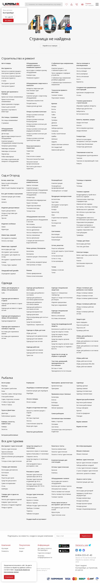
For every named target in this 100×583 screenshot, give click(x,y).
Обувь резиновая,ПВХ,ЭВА (85, 364)
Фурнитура (5, 229)
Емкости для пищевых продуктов (12, 188)
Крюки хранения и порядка (10, 104)
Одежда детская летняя (34, 341)
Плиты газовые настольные (60, 491)
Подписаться (86, 536)
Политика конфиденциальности (45, 556)
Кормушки (30, 383)
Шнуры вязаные (81, 131)
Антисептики (55, 199)
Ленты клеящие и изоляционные (83, 64)
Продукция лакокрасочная (61, 196)
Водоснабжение (56, 237)
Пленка (29, 270)
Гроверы (54, 120)
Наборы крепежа (57, 128)
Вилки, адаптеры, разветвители (87, 255)
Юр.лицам (4, 548)
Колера (53, 209)
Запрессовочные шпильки (60, 144)
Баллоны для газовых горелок (61, 486)
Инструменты (6, 68)
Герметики (30, 151)
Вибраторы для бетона (84, 109)
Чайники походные (32, 514)
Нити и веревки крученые (84, 128)
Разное (78, 260)
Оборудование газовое (60, 478)
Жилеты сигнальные (58, 316)
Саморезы (54, 131)
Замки (3, 227)
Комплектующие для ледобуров (37, 391)
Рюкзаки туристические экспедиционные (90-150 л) (35, 485)
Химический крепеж (58, 150)
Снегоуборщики (81, 232)
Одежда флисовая (32, 314)
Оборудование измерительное (7, 130)
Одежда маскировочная (34, 312)
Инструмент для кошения (9, 252)
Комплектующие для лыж (84, 482)
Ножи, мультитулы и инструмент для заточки (60, 504)
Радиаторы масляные (33, 205)
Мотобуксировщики (84, 446)
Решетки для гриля (7, 478)
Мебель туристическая (85, 460)
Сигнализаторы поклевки (61, 418)
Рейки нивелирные (7, 157)
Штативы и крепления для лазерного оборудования (10, 160)
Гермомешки (30, 489)
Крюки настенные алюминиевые (12, 97)
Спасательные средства (34, 423)
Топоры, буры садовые (9, 265)
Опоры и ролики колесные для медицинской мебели (36, 130)
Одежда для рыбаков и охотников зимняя (34, 303)
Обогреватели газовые (59, 489)
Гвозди (53, 117)
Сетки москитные (57, 256)
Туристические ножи (58, 515)
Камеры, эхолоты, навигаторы (8, 423)
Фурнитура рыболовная (85, 399)
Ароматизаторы (56, 386)
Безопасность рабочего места (61, 329)
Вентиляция (55, 234)
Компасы (54, 473)
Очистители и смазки (33, 156)
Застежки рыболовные (84, 405)
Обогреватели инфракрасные (36, 200)
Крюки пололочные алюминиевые (7, 100)
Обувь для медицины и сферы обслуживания (10, 289)
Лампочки (79, 258)
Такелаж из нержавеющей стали (87, 161)
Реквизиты (5, 551)
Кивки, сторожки (57, 421)
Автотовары (6, 63)
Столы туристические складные (87, 468)
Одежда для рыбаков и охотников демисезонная (34, 299)
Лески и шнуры (31, 402)
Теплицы (79, 186)
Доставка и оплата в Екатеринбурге (45, 549)
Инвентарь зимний (8, 235)
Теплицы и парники (83, 180)
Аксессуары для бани (83, 244)
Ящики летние (81, 426)
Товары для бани (82, 241)
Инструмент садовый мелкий (11, 259)
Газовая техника (57, 95)
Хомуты (79, 163)
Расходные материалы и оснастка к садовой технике (85, 226)
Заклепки (54, 125)
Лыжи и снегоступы (83, 479)
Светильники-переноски (84, 263)
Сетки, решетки (57, 245)
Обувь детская (31, 333)
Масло (28, 259)
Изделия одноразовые (59, 302)
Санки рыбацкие (57, 413)
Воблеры (54, 402)
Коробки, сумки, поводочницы (11, 394)
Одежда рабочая (32, 347)
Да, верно (8, 20)
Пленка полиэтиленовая (34, 276)
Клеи (28, 154)
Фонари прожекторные (84, 503)
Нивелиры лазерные (8, 148)
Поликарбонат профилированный (57, 187)
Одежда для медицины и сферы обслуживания (10, 317)
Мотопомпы (30, 224)
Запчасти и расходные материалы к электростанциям (86, 140)
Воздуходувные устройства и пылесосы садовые (86, 196)
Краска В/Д (55, 212)
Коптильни (5, 472)
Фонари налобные (82, 501)
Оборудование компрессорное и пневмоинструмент (33, 65)
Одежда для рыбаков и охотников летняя (34, 308)
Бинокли (54, 470)
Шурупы (54, 142)
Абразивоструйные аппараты (86, 106)
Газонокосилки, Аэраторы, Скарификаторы (85, 200)
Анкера (53, 106)
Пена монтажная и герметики (33, 147)
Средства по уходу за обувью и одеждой (59, 355)
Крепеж (54, 103)
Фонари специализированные (86, 509)
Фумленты (79, 82)
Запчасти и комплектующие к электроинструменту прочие (11, 72)
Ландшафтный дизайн (9, 270)
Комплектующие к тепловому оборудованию (36, 194)
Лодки (28, 415)
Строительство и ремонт (18, 58)
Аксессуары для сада (8, 249)
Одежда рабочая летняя (34, 353)
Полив (3, 199)
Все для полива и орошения (12, 194)
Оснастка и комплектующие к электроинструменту (11, 77)
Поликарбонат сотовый (59, 191)
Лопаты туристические (9, 449)
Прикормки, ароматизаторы (62, 383)
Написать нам (81, 545)
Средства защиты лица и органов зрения (59, 335)
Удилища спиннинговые (84, 394)
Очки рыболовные (7, 396)
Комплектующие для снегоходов (59, 461)
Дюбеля (54, 123)
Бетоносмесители (82, 114)
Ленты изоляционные (83, 68)
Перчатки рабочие (82, 325)
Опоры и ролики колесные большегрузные (35, 120)
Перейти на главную (50, 46)
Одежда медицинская (8, 321)
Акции (21, 551)
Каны (3, 391)
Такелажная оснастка (84, 152)
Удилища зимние (82, 388)
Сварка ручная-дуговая (34, 106)
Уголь (3, 486)
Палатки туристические (59, 452)
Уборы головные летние (84, 296)
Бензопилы (30, 251)
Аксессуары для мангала (9, 470)
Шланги (4, 202)
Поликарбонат (56, 180)
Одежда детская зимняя (34, 339)
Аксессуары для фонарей (84, 491)
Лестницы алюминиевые (9, 120)
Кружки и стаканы (32, 500)
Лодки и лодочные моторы (36, 408)
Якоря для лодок (32, 426)
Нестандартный (56, 147)
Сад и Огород (10, 175)
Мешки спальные (82, 451)
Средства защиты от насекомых (34, 447)
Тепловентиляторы (32, 208)
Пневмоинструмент (32, 78)
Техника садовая (82, 192)
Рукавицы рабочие (82, 330)
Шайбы (53, 136)
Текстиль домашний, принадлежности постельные (59, 363)
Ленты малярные (82, 74)
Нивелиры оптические (8, 151)
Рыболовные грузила (8, 416)
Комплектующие (56, 183)
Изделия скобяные (8, 224)
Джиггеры (4, 413)
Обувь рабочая (82, 358)
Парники (79, 183)
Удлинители (80, 266)
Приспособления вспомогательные (7, 453)
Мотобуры (80, 215)
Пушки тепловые (32, 203)
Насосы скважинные (33, 235)
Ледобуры (29, 393)
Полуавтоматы (31, 103)
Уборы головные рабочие (86, 304)
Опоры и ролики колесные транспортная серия (35, 139)
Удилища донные (82, 386)
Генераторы (81, 136)
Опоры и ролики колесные (36, 112)
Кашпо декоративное (8, 211)
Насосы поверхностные (34, 232)
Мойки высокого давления (85, 209)
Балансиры (55, 397)
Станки (3, 81)
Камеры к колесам (57, 270)
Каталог (22, 548)
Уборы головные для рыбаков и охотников (84, 289)
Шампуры (4, 489)
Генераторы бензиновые (84, 144)
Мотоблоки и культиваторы (85, 212)
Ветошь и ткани (56, 368)
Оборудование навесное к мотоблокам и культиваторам (86, 219)
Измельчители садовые (84, 204)
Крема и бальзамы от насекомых (37, 454)
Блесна (53, 400)
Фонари (79, 488)
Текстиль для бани (82, 246)
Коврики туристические (9, 502)
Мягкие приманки (57, 408)
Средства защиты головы (60, 332)
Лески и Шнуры (32, 399)
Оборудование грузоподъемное (87, 155)
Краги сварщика (81, 322)
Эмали (53, 226)
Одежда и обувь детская (35, 330)
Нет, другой (9, 17)
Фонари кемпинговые (83, 498)
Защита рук (80, 319)
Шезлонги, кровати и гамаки (86, 473)
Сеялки (3, 262)
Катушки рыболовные (9, 435)
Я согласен (9, 577)
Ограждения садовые (8, 274)
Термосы (29, 511)
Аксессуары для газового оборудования (59, 482)
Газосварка (30, 93)
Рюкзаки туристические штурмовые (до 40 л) (34, 480)
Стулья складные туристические (87, 471)
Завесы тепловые (32, 185)
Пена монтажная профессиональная (32, 163)
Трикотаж (29, 355)
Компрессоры (31, 75)
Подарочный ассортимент (36, 519)
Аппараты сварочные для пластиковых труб (34, 89)
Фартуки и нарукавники (59, 305)
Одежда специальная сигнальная (59, 312)
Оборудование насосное (35, 217)
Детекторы (5, 134)
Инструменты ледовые (9, 238)
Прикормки (55, 388)
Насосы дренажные (32, 230)
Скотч (78, 79)
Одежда (6, 283)
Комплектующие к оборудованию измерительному (12, 142)
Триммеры (79, 235)
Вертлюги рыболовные (84, 402)
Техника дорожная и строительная (84, 102)
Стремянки (5, 123)
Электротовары (82, 252)
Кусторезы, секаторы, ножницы (87, 207)
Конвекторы (30, 197)
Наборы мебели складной (85, 465)
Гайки (53, 115)
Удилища (79, 383)
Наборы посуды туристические (36, 505)
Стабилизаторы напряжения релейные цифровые (61, 79)
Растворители (56, 223)
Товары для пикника (9, 467)
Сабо (3, 293)
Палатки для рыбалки (34, 432)
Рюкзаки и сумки (32, 472)
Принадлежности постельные (61, 371)
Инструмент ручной (8, 83)
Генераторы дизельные (84, 147)
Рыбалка (7, 378)
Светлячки (54, 427)
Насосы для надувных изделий (11, 499)
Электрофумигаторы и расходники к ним (34, 465)
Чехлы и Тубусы (6, 405)
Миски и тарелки (32, 503)
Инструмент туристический (11, 446)
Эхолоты (4, 429)
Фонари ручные (81, 506)
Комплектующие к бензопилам (36, 257)
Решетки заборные (57, 248)
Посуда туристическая (34, 494)
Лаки (53, 215)
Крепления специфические (85, 92)
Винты (53, 112)
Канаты (78, 125)
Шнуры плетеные (82, 123)
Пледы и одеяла (6, 507)
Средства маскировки (33, 322)
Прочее (3, 218)
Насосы (28, 421)
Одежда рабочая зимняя (34, 350)
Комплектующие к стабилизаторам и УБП (59, 69)
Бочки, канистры (7, 180)
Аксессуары (5, 383)
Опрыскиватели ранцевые (85, 222)
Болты (53, 109)
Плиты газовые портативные (61, 494)
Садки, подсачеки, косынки (10, 399)
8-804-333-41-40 (83, 555)
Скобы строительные (58, 134)
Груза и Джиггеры (8, 410)
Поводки (79, 416)
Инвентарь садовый (9, 246)
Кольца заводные (82, 408)
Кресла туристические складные (87, 463)
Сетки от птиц (56, 258)
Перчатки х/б (80, 328)
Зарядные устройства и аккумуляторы (84, 494)
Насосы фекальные (32, 238)
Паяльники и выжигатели (34, 101)
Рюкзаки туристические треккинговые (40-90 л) (34, 475)
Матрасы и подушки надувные (11, 505)
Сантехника (55, 231)
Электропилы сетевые (33, 265)
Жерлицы (4, 386)
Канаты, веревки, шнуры (85, 120)
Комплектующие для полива (10, 197)
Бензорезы (30, 254)
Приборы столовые (32, 508)
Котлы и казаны (31, 497)
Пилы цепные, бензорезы (36, 248)
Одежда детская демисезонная (36, 336)
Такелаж (79, 158)
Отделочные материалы (59, 218)
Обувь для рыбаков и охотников (84, 337)
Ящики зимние (82, 422)
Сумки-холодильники (8, 483)
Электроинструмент (8, 86)
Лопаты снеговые (7, 241)
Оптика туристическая (60, 467)
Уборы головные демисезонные (87, 298)
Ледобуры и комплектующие (37, 388)
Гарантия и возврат (44, 553)
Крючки (78, 410)
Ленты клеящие (81, 71)
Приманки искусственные (61, 394)
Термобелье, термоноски (35, 325)
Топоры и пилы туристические (11, 461)
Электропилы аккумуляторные (36, 262)
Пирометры (5, 154)
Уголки (78, 95)
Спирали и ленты (32, 456)
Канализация (55, 240)
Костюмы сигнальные (58, 318)
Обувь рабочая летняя (84, 361)
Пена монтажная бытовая (35, 159)
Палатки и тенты (57, 446)
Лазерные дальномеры (9, 146)
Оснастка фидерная (83, 413)
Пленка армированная (33, 273)
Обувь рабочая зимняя (84, 366)
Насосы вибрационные (34, 227)
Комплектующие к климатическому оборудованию (37, 189)
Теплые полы (30, 211)
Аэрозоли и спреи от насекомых (37, 451)
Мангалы (4, 475)
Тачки (53, 267)
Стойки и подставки (8, 402)
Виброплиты (80, 111)
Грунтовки (54, 202)
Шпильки (54, 139)
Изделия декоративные (10, 208)
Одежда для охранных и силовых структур (10, 328)
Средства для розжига (8, 481)
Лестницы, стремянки (9, 117)
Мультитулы (55, 512)
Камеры (4, 427)
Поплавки (54, 424)
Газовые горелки (57, 497)
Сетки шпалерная (57, 261)
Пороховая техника (58, 98)
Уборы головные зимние (84, 293)
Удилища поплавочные (84, 391)
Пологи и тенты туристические (61, 454)
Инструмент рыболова (9, 388)
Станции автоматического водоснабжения (35, 242)
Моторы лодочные (32, 418)
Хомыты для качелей (8, 107)
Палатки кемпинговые (58, 449)
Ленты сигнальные (82, 76)
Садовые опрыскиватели (84, 230)
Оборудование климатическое (32, 181)
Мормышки (55, 405)
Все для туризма (12, 441)
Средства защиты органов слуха (62, 344)
